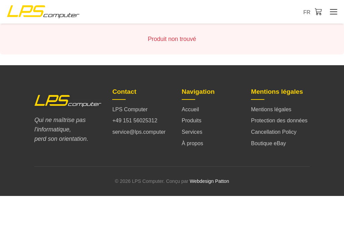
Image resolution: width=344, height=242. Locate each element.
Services (192, 132)
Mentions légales (271, 109)
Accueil (190, 109)
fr (306, 12)
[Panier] (318, 11)
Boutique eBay (268, 143)
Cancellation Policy (273, 132)
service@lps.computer (139, 132)
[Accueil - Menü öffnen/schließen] (332, 12)
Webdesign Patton (209, 181)
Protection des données (279, 120)
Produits (192, 120)
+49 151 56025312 (134, 120)
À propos (192, 143)
